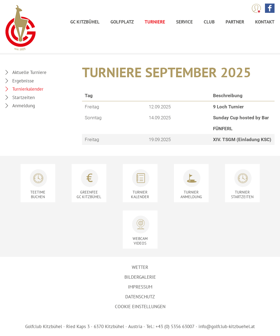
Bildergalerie (140, 277)
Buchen (38, 194)
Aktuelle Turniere (29, 72)
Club (209, 22)
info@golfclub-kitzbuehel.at (227, 326)
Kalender (140, 194)
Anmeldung (23, 106)
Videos (140, 241)
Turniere (155, 22)
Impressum (140, 287)
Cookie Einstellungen (140, 307)
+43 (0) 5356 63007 (175, 326)
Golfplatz (122, 22)
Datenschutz (140, 297)
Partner (235, 22)
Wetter (140, 267)
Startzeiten (23, 97)
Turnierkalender (27, 89)
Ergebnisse (23, 81)
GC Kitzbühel (85, 22)
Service (184, 22)
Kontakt (265, 22)
